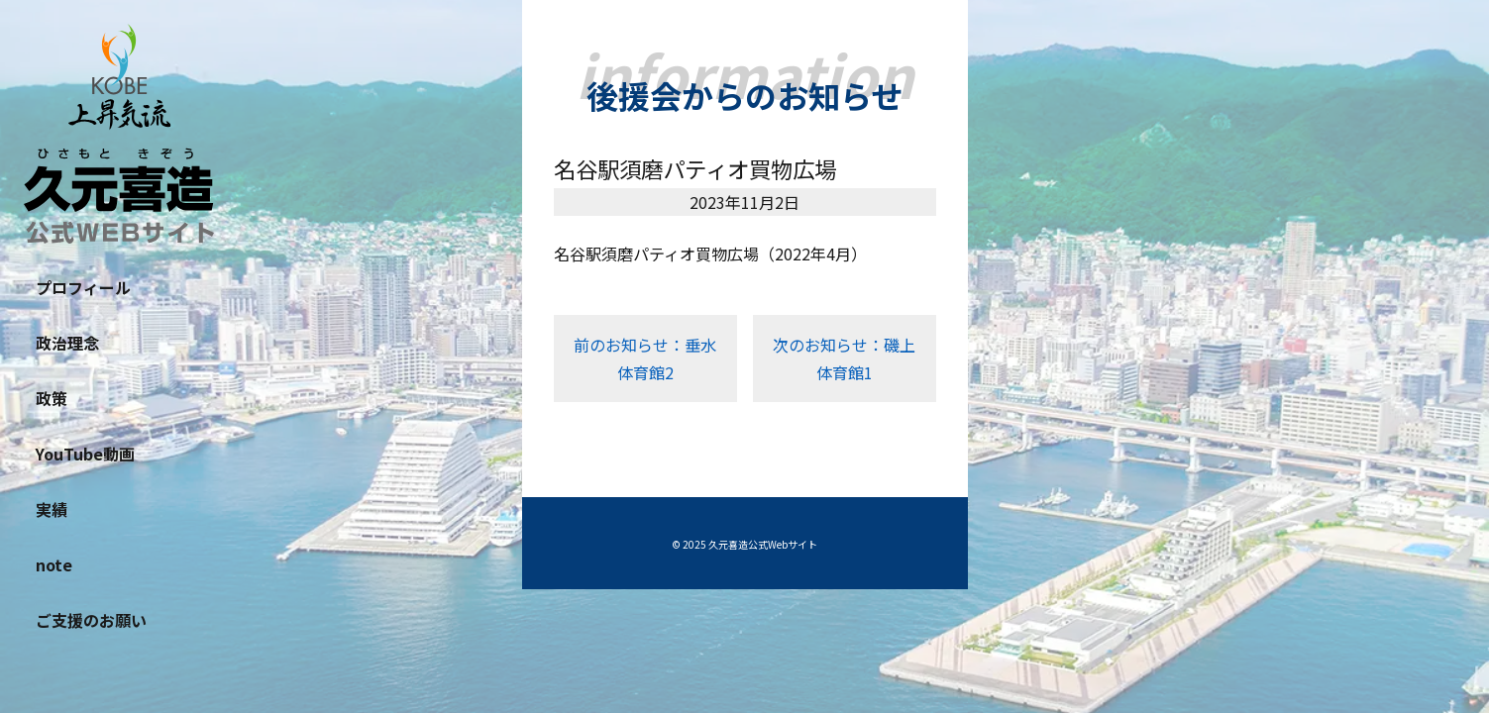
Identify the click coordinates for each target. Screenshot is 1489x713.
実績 (51, 509)
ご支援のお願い (91, 620)
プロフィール (83, 287)
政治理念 (67, 343)
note (54, 564)
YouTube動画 (85, 453)
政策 (51, 398)
